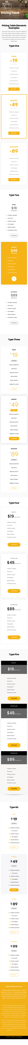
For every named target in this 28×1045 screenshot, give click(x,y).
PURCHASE (14, 89)
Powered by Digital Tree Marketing (14, 1036)
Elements (8, 15)
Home (2, 15)
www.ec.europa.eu (17, 1030)
